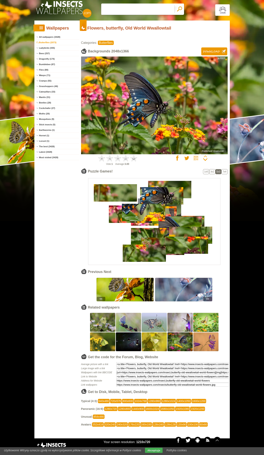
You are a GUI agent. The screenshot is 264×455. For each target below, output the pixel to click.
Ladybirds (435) (47, 48)
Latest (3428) (45, 152)
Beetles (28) (45, 102)
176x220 (134, 424)
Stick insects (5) (47, 124)
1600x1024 (152, 408)
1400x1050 (183, 401)
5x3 (218, 171)
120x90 (181, 424)
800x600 (128, 401)
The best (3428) (47, 146)
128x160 (158, 424)
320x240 (110, 424)
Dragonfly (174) (47, 59)
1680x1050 (167, 408)
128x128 (170, 424)
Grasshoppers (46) (48, 86)
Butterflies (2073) (47, 42)
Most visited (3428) (48, 157)
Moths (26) (44, 113)
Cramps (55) (45, 81)
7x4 (224, 171)
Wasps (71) (44, 75)
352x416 (98, 424)
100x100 (193, 424)
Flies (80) (43, 70)
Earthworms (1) (47, 130)
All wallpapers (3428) (49, 37)
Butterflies (106, 42)
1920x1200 (197, 408)
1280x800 (124, 408)
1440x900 (138, 408)
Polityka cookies (176, 450)
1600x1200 (199, 401)
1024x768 (141, 401)
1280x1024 (168, 401)
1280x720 (111, 408)
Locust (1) (44, 141)
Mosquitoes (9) (46, 119)
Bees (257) (44, 53)
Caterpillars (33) (47, 92)
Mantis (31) (44, 97)
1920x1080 (182, 408)
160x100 (146, 424)
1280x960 (154, 401)
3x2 (212, 171)
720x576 (116, 401)
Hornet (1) (44, 135)
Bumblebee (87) (47, 64)
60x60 (203, 424)
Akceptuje (153, 450)
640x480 (103, 401)
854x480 (98, 416)
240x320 (122, 424)
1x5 (206, 171)
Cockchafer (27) (47, 108)
